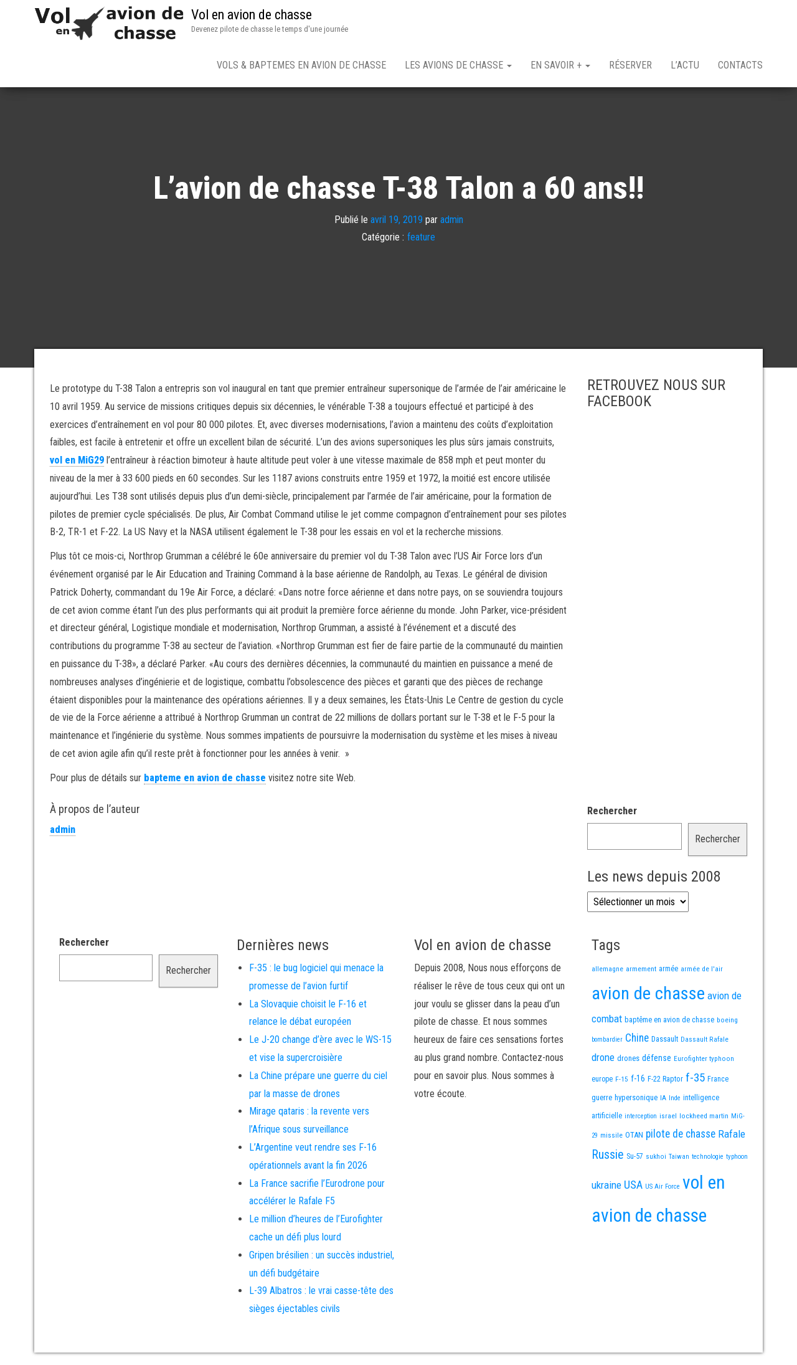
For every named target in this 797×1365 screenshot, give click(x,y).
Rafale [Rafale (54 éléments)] (731, 1134)
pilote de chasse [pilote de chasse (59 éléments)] (680, 1134)
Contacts (740, 65)
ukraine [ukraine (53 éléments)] (606, 1185)
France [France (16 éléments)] (718, 1079)
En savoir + (560, 65)
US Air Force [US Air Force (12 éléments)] (662, 1186)
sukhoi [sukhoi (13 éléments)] (656, 1156)
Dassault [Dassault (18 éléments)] (664, 1039)
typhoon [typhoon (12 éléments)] (737, 1157)
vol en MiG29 (77, 460)
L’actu (685, 65)
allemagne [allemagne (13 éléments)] (607, 968)
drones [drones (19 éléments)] (628, 1058)
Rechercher (612, 811)
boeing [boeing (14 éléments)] (727, 1019)
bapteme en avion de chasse (205, 778)
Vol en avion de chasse (251, 14)
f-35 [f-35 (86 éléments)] (695, 1077)
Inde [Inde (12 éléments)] (675, 1098)
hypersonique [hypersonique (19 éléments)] (636, 1097)
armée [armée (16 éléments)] (668, 968)
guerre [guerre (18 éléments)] (602, 1097)
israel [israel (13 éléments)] (668, 1115)
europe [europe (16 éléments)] (602, 1079)
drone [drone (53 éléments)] (603, 1057)
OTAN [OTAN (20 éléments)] (634, 1134)
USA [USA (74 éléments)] (633, 1185)
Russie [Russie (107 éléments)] (608, 1155)
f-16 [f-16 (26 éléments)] (638, 1078)
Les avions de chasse (458, 65)
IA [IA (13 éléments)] (663, 1097)
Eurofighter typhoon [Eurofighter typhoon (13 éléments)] (704, 1058)
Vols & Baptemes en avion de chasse (301, 65)
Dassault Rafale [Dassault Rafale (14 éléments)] (705, 1039)
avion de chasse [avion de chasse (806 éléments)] (648, 993)
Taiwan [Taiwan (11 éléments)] (679, 1157)
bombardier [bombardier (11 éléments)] (607, 1039)
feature (421, 237)
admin (451, 219)
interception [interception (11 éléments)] (641, 1116)
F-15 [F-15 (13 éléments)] (621, 1079)
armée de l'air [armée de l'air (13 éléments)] (702, 968)
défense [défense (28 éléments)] (656, 1058)
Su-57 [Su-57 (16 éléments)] (634, 1156)
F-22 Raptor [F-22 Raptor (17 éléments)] (665, 1078)
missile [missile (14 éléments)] (611, 1135)
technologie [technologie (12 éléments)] (708, 1157)
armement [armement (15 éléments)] (641, 968)
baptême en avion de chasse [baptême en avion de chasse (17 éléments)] (669, 1019)
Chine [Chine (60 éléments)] (637, 1038)
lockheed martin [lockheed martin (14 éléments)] (704, 1115)
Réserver (630, 65)
